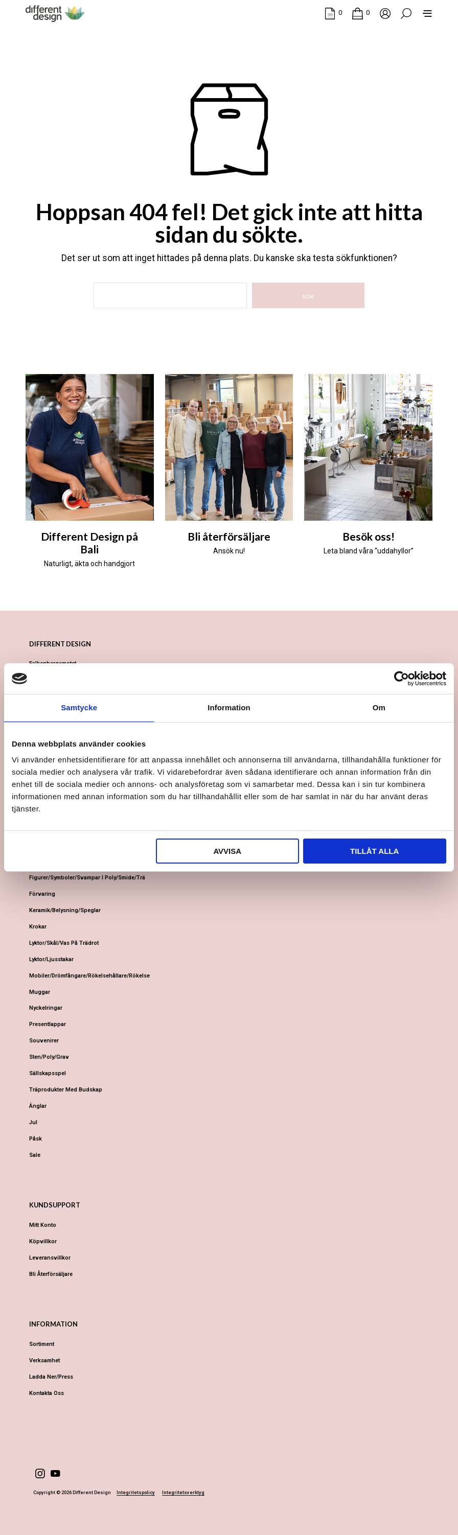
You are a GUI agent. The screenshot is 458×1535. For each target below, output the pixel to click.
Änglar (38, 1106)
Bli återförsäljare (229, 536)
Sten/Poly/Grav (49, 1057)
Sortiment (41, 1344)
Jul (33, 1122)
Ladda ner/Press (51, 1377)
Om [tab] (379, 707)
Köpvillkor (43, 1241)
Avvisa (227, 851)
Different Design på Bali (89, 542)
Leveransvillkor (50, 1257)
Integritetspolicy (136, 1492)
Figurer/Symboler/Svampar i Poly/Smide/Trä (87, 877)
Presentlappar (47, 1024)
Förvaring (42, 894)
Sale (34, 1155)
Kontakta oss (46, 1393)
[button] (333, 13)
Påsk (35, 1138)
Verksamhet (44, 1360)
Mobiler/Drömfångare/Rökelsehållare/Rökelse (89, 975)
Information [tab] (229, 707)
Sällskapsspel (47, 1073)
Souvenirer (44, 1040)
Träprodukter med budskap (65, 1089)
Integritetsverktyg (183, 1492)
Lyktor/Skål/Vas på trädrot (64, 943)
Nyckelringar (45, 1008)
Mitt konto (42, 1225)
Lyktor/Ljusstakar (51, 959)
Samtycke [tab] (79, 707)
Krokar (38, 926)
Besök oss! (368, 536)
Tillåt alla (374, 851)
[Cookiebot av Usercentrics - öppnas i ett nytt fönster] (401, 678)
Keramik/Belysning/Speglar (65, 910)
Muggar (39, 992)
